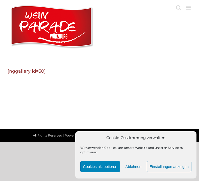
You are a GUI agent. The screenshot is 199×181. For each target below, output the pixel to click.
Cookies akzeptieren (100, 166)
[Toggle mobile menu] (188, 7)
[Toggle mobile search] (178, 7)
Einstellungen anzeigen (169, 166)
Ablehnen (133, 166)
